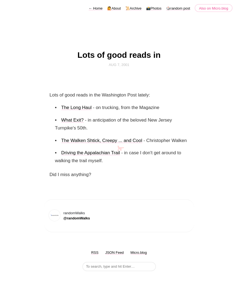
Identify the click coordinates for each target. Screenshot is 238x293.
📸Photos (153, 8)
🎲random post (178, 8)
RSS (94, 252)
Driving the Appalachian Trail (90, 152)
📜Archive (133, 8)
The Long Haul (76, 107)
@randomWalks (77, 218)
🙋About (114, 8)
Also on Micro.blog (213, 8)
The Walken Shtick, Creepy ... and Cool (101, 140)
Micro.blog (139, 252)
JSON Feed (114, 252)
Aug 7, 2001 (119, 65)
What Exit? (72, 120)
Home (96, 8)
